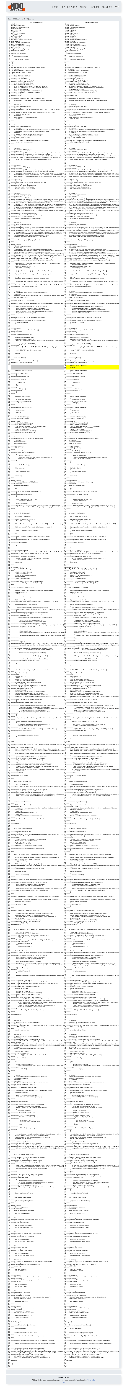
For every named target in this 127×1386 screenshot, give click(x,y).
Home (55, 7)
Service (84, 7)
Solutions (107, 7)
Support (95, 7)
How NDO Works (69, 7)
